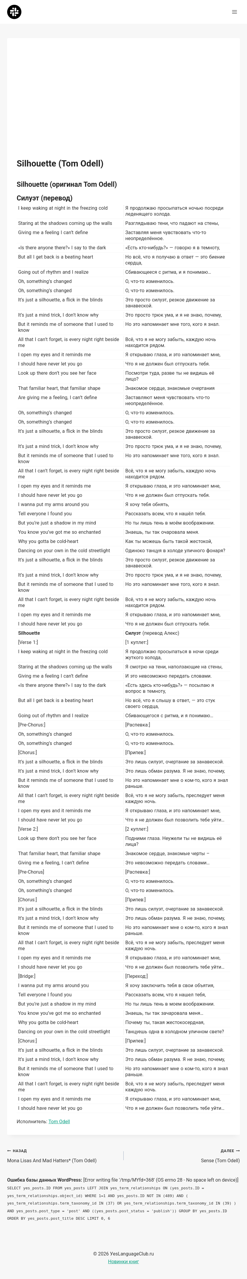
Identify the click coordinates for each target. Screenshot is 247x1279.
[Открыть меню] (234, 11)
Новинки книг (123, 1261)
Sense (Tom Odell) (184, 1155)
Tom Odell (59, 1121)
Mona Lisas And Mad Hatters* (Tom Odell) (63, 1155)
